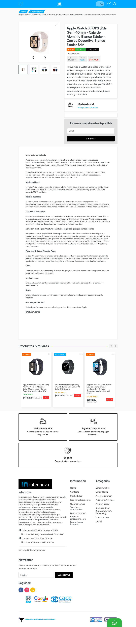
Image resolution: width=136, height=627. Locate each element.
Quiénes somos (77, 504)
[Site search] (97, 3)
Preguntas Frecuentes (80, 500)
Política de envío (78, 513)
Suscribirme (64, 574)
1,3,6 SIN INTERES (92, 49)
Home (23, 11)
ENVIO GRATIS (80, 49)
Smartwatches (36, 11)
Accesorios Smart (104, 496)
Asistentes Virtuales (105, 500)
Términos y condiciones (76, 508)
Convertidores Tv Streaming (104, 512)
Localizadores (102, 517)
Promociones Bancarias (76, 523)
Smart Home (102, 492)
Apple (82, 60)
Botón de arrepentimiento (78, 517)
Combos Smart (103, 508)
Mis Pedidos (76, 496)
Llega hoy (71, 49)
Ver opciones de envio (88, 107)
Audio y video (102, 504)
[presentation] (33, 57)
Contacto (74, 492)
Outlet (99, 521)
